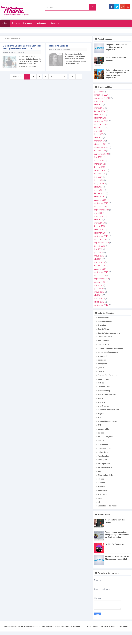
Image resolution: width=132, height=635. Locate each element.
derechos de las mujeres (108, 352)
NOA (99, 418)
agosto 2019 (99, 246)
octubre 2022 (100, 151)
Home (5, 23)
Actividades (42, 23)
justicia (101, 383)
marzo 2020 (99, 223)
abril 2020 (98, 220)
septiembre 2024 (101, 98)
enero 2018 (99, 302)
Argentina (102, 325)
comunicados (103, 344)
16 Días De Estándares (114, 544)
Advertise (104, 626)
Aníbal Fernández (105, 321)
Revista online (103, 456)
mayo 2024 (99, 101)
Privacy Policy (115, 626)
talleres (101, 479)
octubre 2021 (100, 174)
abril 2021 (98, 187)
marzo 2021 (99, 190)
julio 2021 (98, 177)
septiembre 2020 (101, 210)
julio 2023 (98, 131)
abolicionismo (103, 318)
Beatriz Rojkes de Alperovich (109, 333)
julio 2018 (98, 285)
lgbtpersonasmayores (107, 394)
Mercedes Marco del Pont (108, 410)
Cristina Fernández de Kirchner (110, 348)
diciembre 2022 (101, 144)
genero (101, 367)
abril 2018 (98, 295)
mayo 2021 (99, 183)
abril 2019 (98, 259)
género (101, 371)
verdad (101, 498)
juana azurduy (103, 379)
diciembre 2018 (101, 269)
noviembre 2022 (101, 147)
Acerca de (16, 23)
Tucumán (101, 487)
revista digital (103, 452)
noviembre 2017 (101, 305)
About (89, 626)
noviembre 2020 (101, 203)
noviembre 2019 (101, 236)
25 (72, 76)
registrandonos (104, 448)
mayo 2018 (99, 292)
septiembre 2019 (101, 243)
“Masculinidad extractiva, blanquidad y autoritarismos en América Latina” (117, 534)
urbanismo (102, 494)
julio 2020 (98, 213)
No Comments (19, 52)
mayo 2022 (99, 160)
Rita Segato (102, 460)
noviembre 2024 (101, 95)
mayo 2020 (99, 216)
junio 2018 (98, 289)
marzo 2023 (99, 141)
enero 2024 (99, 114)
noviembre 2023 (101, 121)
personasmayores (105, 437)
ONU (99, 425)
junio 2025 (98, 91)
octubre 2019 (100, 239)
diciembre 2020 (101, 200)
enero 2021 (99, 197)
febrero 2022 (99, 167)
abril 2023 (98, 137)
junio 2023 (98, 134)
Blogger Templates (46, 626)
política (101, 440)
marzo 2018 (99, 298)
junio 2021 (98, 180)
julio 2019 (98, 249)
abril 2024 (98, 105)
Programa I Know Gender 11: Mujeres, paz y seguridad (116, 47)
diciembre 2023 (101, 118)
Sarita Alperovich (105, 467)
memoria (101, 402)
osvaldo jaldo (103, 429)
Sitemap (96, 626)
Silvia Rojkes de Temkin (107, 475)
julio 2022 (98, 157)
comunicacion (103, 341)
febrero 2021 (99, 193)
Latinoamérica (104, 387)
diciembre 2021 (101, 170)
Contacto (55, 23)
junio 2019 (98, 252)
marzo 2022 (99, 164)
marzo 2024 (99, 108)
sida (99, 471)
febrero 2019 (99, 265)
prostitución (103, 444)
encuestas (102, 360)
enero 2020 (99, 229)
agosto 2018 (99, 282)
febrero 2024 (99, 111)
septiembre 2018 (101, 279)
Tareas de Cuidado (58, 46)
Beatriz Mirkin (103, 329)
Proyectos (28, 23)
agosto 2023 (99, 128)
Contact (125, 626)
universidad (102, 490)
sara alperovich (104, 464)
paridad (101, 433)
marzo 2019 (99, 262)
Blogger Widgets (73, 626)
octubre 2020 (100, 206)
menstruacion (103, 406)
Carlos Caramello (105, 337)
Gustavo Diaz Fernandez (107, 375)
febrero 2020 (99, 226)
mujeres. (101, 414)
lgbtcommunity (104, 391)
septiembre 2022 (101, 154)
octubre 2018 (100, 275)
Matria (100, 398)
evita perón (102, 364)
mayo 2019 (99, 256)
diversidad (102, 356)
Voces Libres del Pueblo (107, 506)
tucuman (101, 483)
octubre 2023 (100, 124)
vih (99, 502)
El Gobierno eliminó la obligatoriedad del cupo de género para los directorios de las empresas (22, 47)
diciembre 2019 (101, 233)
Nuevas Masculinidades (107, 421)
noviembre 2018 (101, 272)
